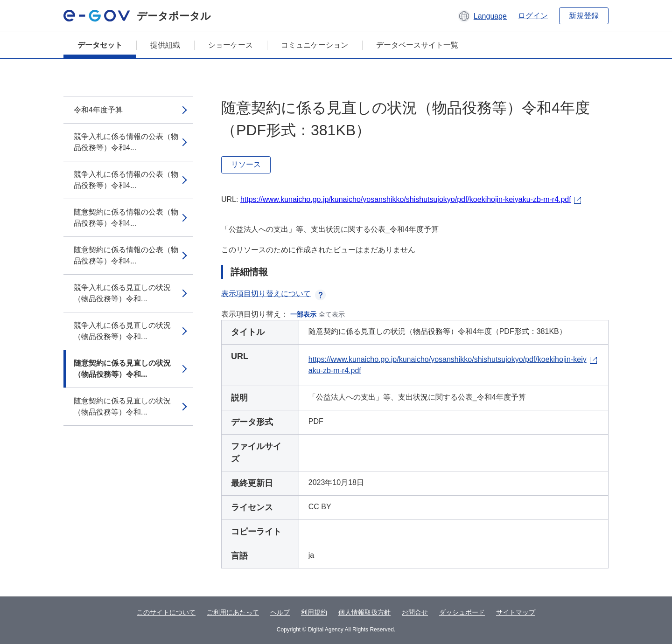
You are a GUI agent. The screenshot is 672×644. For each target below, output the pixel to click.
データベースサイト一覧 (417, 45)
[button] (482, 16)
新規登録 (584, 16)
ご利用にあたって (233, 612)
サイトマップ (515, 612)
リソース (246, 164)
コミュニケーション (314, 45)
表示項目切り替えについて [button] (273, 294)
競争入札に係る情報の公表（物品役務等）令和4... (126, 142)
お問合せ (415, 612)
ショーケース (230, 45)
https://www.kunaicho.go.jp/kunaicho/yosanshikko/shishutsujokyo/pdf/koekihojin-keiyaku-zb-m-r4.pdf (405, 199)
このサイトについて (166, 612)
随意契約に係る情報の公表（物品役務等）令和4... (126, 217)
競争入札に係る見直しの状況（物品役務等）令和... (122, 293)
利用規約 (314, 612)
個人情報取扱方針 (364, 612)
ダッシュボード (462, 612)
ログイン (533, 16)
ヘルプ (280, 612)
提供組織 (165, 45)
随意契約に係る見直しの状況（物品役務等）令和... (122, 368)
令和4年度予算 (98, 110)
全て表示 (332, 314)
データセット (99, 45)
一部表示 (303, 314)
